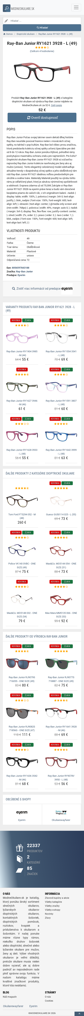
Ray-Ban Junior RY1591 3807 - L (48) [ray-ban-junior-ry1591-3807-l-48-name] (61, 402)
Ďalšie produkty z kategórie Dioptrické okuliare (40, 473)
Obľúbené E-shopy (18, 799)
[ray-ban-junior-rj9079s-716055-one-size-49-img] (22, 664)
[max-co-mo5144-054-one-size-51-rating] (61, 538)
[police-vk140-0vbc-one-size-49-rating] (22, 538)
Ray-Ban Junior (24, 271)
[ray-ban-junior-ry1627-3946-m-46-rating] (22, 375)
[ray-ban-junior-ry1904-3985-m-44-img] (22, 338)
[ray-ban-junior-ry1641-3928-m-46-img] (61, 713)
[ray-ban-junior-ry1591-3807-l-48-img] (61, 387)
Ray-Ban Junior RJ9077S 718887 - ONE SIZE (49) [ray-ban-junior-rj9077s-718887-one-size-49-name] (61, 679)
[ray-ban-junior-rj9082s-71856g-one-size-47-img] (22, 713)
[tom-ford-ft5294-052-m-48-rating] (22, 488)
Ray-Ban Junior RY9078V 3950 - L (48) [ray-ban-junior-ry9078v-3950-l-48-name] (61, 777)
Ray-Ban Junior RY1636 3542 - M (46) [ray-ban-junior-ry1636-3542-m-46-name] (21, 777)
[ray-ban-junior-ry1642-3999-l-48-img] (61, 436)
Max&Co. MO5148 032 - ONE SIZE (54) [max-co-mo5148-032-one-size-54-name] (22, 615)
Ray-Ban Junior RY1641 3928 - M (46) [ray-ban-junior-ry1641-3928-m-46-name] (61, 728)
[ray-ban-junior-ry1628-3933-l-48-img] (22, 436)
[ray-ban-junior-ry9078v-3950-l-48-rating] (61, 750)
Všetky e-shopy (52, 910)
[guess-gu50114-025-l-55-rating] (61, 488)
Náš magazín (10, 997)
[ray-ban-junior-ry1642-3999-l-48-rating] (61, 424)
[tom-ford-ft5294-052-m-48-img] (22, 501)
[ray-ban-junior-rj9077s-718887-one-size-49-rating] (61, 651)
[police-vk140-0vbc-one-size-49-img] (22, 550)
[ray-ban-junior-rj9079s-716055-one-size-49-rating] (22, 651)
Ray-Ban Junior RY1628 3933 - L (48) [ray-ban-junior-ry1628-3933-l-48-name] (21, 451)
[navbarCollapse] (76, 7)
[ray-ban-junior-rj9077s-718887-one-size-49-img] (61, 664)
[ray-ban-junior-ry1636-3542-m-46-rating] (22, 750)
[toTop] (79, 1014)
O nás (48, 997)
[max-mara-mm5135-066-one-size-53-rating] (61, 587)
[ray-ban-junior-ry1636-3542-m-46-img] (22, 762)
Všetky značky (52, 906)
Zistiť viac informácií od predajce (41, 289)
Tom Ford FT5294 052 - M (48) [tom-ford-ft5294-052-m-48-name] (22, 516)
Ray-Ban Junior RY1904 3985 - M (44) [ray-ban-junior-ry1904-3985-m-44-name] (21, 353)
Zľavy (48, 918)
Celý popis (56, 105)
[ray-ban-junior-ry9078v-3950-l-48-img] (61, 762)
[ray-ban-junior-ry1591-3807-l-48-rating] (61, 375)
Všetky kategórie (53, 902)
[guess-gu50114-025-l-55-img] (61, 501)
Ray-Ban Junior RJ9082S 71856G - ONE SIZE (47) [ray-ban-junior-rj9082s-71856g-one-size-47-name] (22, 728)
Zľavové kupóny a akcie (57, 898)
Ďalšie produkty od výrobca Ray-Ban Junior (37, 636)
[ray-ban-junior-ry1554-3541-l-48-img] (61, 338)
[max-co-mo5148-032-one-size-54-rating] (22, 587)
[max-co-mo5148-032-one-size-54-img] (22, 599)
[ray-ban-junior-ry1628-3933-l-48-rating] (22, 424)
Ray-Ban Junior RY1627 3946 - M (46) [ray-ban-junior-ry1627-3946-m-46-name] (21, 402)
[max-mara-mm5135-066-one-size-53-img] (61, 599)
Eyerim (21, 275)
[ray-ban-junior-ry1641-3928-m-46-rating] (61, 700)
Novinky (49, 914)
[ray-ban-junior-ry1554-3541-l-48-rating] (61, 325)
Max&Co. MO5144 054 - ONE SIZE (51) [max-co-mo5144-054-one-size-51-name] (61, 565)
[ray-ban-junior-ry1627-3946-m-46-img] (22, 387)
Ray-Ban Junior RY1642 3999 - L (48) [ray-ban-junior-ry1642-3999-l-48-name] (61, 451)
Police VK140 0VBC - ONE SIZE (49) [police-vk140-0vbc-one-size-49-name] (22, 565)
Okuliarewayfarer (13, 1006)
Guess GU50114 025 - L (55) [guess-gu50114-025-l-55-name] (61, 514)
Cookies (49, 1000)
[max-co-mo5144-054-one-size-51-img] (61, 550)
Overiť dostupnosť (42, 117)
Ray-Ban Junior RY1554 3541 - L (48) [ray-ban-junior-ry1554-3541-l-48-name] (61, 353)
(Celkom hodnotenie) (42, 51)
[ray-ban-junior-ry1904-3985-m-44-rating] (22, 325)
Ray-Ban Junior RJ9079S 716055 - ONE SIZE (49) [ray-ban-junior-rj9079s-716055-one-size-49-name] (22, 679)
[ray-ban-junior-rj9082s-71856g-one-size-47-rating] (22, 700)
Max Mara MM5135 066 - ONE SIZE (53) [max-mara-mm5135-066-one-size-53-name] (61, 615)
